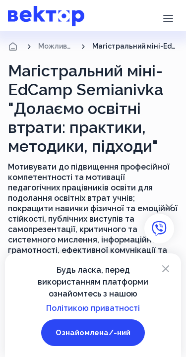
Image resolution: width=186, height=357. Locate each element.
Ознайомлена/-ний (93, 332)
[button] (168, 17)
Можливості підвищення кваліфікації (56, 46)
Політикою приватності (93, 308)
